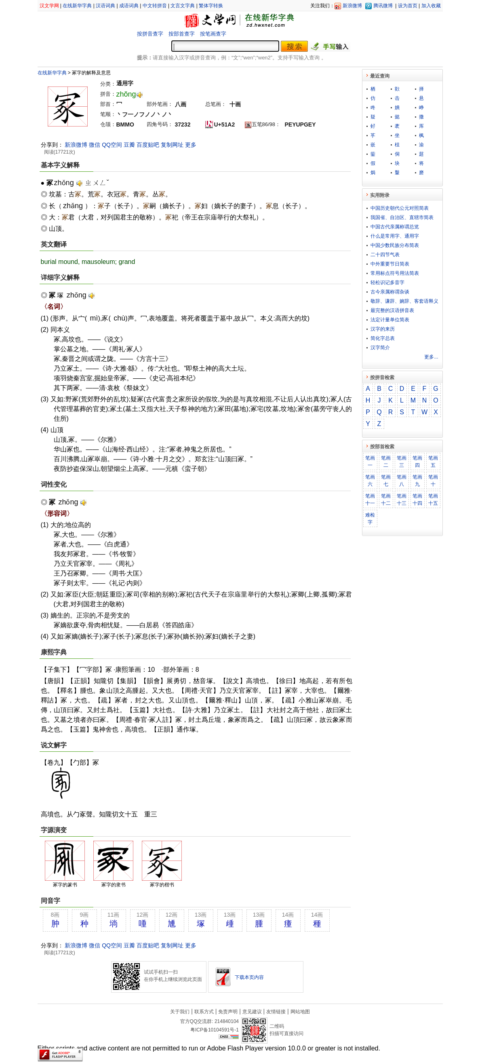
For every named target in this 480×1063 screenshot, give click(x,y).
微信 (94, 144)
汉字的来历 (383, 329)
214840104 (227, 1021)
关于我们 (179, 1011)
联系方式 (204, 1011)
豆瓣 (129, 144)
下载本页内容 (249, 977)
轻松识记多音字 (387, 282)
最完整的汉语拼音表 (392, 310)
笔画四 (417, 461)
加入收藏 (431, 5)
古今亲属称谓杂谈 (390, 292)
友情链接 (276, 1011)
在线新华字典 (77, 5)
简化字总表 (383, 338)
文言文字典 (183, 5)
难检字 (370, 518)
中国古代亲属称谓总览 (395, 227)
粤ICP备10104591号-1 (214, 1030)
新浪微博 (352, 5)
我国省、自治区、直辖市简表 (402, 217)
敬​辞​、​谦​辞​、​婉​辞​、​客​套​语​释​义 (404, 301)
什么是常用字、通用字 (395, 236)
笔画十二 (386, 499)
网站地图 (300, 1011)
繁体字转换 (211, 5)
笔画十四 (417, 499)
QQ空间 (112, 144)
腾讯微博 (383, 5)
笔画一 (370, 461)
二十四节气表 (385, 254)
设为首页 (407, 5)
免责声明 (228, 1011)
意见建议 (252, 1011)
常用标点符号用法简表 (395, 273)
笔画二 (386, 461)
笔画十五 (433, 499)
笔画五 (433, 461)
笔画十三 (401, 499)
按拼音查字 (150, 34)
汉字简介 (380, 347)
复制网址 (172, 144)
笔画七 (386, 480)
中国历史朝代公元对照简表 (400, 208)
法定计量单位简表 (390, 320)
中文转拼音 (155, 5)
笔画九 (417, 480)
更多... (431, 357)
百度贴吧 (148, 144)
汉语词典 (105, 5)
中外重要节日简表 (390, 264)
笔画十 (433, 480)
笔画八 (401, 480)
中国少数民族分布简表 (395, 245)
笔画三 (401, 461)
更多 (190, 144)
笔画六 (370, 480)
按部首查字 (181, 34)
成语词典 (129, 5)
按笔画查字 (213, 34)
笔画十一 (370, 499)
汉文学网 (49, 5)
